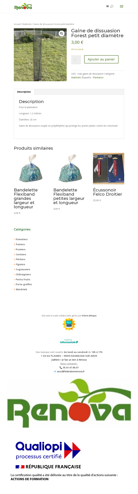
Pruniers (21, 249)
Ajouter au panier (101, 59)
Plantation (98, 77)
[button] (62, 33)
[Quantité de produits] (76, 59)
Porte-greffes (24, 284)
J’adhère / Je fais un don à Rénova (69, 359)
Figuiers (20, 264)
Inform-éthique (89, 315)
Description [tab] (24, 91)
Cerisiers (21, 254)
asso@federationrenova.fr (70, 371)
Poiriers (20, 244)
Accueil (17, 24)
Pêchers (20, 259)
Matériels (27, 24)
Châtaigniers (23, 274)
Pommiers (22, 239)
